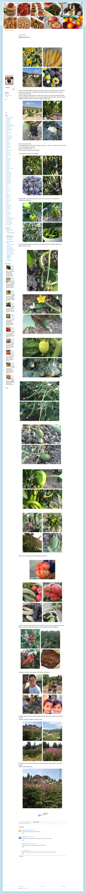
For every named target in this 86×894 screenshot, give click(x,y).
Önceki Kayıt (63, 886)
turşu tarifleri (8, 214)
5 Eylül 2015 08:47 (32, 830)
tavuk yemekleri (8, 213)
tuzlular (7, 215)
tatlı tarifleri (8, 211)
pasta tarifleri (8, 188)
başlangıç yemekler (9, 129)
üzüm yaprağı (8, 217)
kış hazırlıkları (8, 172)
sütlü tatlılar (8, 206)
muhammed (8, 181)
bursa (23, 823)
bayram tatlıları (8, 130)
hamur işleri (8, 160)
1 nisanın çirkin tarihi (9, 117)
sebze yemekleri (9, 205)
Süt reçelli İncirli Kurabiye (13, 340)
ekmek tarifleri (8, 146)
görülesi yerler (8, 159)
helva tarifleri (8, 163)
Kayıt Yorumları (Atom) (25, 888)
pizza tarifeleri (8, 190)
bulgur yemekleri (9, 133)
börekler (7, 131)
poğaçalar (7, 196)
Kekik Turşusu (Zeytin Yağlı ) (12, 267)
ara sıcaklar (8, 122)
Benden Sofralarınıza (25, 843)
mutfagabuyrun (24, 836)
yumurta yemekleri (9, 223)
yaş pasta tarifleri (9, 221)
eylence (7, 151)
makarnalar (8, 177)
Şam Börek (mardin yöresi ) (12, 292)
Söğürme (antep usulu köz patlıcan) (13, 364)
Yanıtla (23, 833)
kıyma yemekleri (9, 173)
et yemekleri (8, 147)
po (6, 192)
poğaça (7, 193)
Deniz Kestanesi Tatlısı (13, 303)
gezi (7, 156)
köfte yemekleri (8, 175)
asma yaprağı (8, 123)
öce (22, 850)
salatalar (7, 202)
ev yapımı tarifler (9, 150)
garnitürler (8, 154)
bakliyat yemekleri (9, 126)
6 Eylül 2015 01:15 (31, 836)
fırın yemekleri (8, 152)
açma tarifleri (8, 118)
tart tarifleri (8, 209)
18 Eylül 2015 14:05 (26, 850)
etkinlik (7, 148)
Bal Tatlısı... (8, 258)
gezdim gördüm (26, 823)
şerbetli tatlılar (8, 207)
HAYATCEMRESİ (9, 248)
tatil (29, 823)
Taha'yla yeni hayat (9, 244)
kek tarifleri (8, 171)
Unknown (8, 93)
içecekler (7, 164)
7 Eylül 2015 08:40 (33, 843)
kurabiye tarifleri (9, 176)
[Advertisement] (10, 54)
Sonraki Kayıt (21, 886)
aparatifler (7, 121)
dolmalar (7, 144)
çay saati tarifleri (9, 135)
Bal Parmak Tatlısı (12, 376)
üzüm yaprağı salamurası (10, 218)
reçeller (7, 198)
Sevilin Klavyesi (9, 260)
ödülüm (7, 185)
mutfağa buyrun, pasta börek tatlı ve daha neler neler (9, 236)
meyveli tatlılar (8, 180)
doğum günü (8, 143)
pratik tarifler (8, 197)
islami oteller (8, 165)
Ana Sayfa (42, 886)
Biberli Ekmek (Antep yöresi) (12, 329)
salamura (7, 201)
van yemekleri (8, 219)
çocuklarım (8, 139)
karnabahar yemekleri (9, 168)
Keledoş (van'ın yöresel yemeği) (12, 279)
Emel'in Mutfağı (9, 239)
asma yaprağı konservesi (10, 125)
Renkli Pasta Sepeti (25, 830)
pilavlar (7, 189)
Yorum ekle (21, 856)
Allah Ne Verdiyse (9, 251)
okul (7, 184)
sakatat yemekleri (9, 200)
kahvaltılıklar (8, 167)
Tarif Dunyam (8, 246)
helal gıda (7, 161)
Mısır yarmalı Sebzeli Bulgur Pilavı (12, 352)
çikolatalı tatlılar (8, 138)
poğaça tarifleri (8, 194)
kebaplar (7, 169)
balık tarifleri (8, 127)
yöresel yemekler (9, 222)
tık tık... (34, 148)
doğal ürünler (8, 142)
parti (7, 186)
